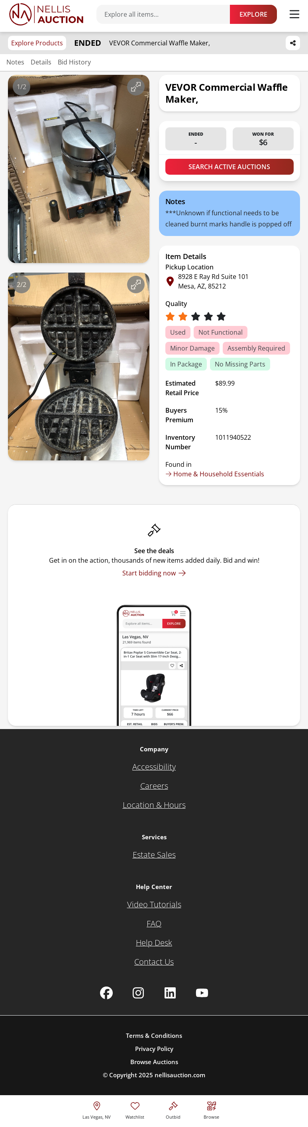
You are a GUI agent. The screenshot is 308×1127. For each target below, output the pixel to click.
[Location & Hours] (154, 805)
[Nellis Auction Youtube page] (202, 993)
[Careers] (154, 786)
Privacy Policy (154, 1049)
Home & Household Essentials (214, 474)
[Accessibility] (154, 766)
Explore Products (37, 43)
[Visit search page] (211, 1109)
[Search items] (167, 14)
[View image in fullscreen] (136, 87)
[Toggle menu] (294, 14)
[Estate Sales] (154, 854)
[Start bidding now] (154, 573)
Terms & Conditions (154, 1035)
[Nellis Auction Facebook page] (106, 993)
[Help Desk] (154, 942)
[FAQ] (154, 923)
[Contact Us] (154, 961)
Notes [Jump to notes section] (15, 62)
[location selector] (96, 1109)
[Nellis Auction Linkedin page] (170, 993)
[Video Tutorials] (154, 904)
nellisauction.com (180, 1075)
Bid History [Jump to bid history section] (74, 62)
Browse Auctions (154, 1062)
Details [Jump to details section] (41, 62)
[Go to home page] (46, 14)
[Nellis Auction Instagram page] (138, 993)
